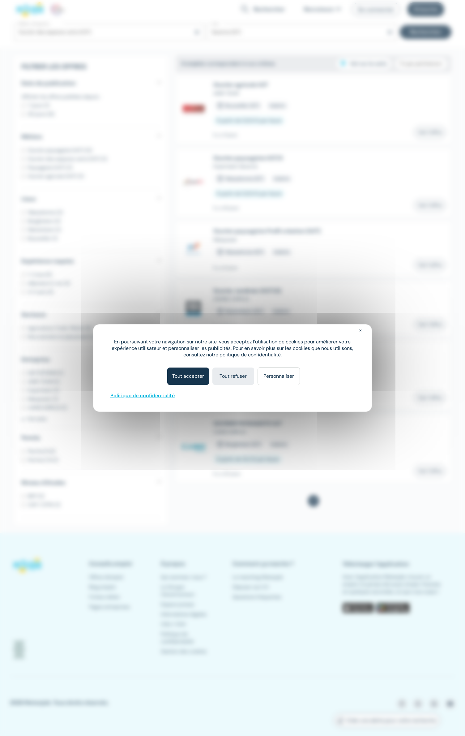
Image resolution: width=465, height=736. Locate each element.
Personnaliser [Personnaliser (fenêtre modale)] (278, 376)
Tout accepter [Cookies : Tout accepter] (188, 376)
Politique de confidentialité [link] (142, 395)
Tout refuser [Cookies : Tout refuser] (233, 376)
